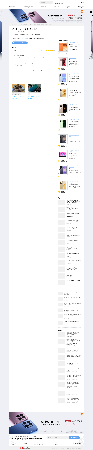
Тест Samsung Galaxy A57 (74, 74)
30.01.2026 (68, 236)
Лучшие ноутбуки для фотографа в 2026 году (72, 228)
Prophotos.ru (78, 448)
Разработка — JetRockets (57, 448)
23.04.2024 (68, 209)
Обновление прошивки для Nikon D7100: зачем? (72, 304)
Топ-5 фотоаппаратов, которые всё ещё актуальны (73, 234)
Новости (44, 7)
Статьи (56, 7)
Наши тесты (12, 7)
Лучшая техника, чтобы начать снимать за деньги (73, 261)
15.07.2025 (68, 217)
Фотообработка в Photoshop (72, 346)
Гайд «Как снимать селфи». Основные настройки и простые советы (72, 363)
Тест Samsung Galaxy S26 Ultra (74, 166)
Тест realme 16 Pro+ (73, 181)
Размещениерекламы (15, 443)
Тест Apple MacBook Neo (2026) (75, 151)
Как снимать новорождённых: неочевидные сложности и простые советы (73, 377)
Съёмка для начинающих (71, 351)
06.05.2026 (68, 230)
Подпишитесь (57, 2)
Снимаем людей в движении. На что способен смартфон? (73, 356)
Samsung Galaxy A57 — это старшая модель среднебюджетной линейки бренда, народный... (75, 80)
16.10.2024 (68, 276)
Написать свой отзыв (20, 43)
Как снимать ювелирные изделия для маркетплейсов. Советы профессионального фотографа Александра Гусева (73, 384)
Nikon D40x (24, 38)
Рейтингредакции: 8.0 (64, 130)
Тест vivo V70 (72, 89)
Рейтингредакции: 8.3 (64, 53)
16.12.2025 (68, 257)
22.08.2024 (68, 263)
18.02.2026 (68, 249)
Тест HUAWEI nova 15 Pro (75, 119)
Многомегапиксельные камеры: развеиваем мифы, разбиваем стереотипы (73, 201)
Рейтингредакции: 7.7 (64, 84)
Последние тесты (63, 40)
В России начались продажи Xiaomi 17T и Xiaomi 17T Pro (71, 309)
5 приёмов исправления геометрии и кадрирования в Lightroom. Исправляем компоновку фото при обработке (73, 342)
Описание (15, 34)
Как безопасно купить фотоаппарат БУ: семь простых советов (71, 268)
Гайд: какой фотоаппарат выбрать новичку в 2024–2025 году (72, 222)
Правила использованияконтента (61, 443)
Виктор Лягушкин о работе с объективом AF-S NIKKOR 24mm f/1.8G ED (73, 334)
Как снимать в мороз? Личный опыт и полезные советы (73, 392)
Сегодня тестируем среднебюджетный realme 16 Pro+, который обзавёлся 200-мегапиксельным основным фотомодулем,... (75, 187)
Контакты (26, 443)
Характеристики (23, 34)
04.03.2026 (68, 243)
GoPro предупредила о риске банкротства (71, 322)
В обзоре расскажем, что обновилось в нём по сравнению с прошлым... (75, 170)
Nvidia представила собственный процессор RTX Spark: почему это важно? (72, 316)
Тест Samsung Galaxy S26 (74, 135)
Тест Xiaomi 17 (72, 58)
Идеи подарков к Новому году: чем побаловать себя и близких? (73, 255)
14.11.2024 (68, 224)
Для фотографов (77, 443)
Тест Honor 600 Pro (73, 42)
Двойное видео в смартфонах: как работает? (73, 369)
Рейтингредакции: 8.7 (64, 69)
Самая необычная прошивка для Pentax (72, 298)
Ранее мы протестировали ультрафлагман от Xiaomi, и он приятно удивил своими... (74, 63)
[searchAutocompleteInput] (47, 2)
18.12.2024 (68, 282)
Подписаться (75, 437)
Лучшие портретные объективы (71, 274)
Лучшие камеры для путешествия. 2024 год (72, 207)
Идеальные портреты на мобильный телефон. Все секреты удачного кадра (72, 400)
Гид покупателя (28, 7)
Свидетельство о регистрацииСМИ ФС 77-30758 (41, 443)
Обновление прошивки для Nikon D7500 (72, 292)
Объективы (38, 34)
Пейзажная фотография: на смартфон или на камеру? (73, 349)
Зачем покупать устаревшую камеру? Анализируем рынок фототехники (73, 215)
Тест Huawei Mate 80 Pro (75, 104)
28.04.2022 (68, 271)
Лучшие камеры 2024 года (73, 280)
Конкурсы (81, 7)
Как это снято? (69, 336)
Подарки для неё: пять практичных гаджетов (72, 241)
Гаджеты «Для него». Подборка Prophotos (71, 247)
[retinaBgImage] (61, 202)
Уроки (68, 7)
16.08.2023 (68, 204)
